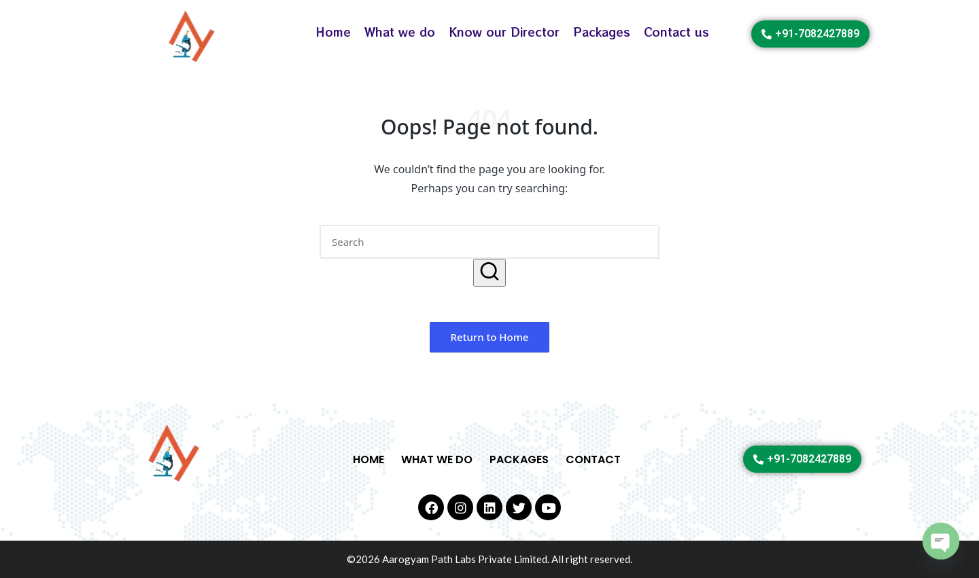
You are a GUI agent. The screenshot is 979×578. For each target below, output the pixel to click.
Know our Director (504, 31)
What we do (399, 31)
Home (333, 31)
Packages (601, 31)
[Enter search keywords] (489, 242)
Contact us (676, 31)
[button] (489, 273)
